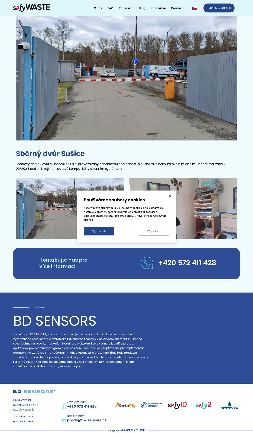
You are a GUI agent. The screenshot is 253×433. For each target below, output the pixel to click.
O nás (98, 8)
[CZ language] (194, 8)
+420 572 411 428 (219, 8)
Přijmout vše (99, 231)
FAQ (110, 8)
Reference (126, 8)
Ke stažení (158, 8)
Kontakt (177, 8)
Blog (142, 8)
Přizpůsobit (154, 231)
